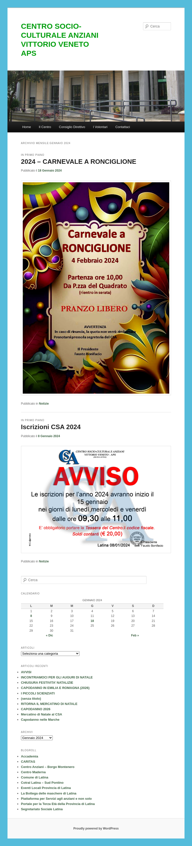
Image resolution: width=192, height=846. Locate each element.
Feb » (135, 635)
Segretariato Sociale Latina (42, 809)
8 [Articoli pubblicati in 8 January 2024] (31, 616)
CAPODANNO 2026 (35, 709)
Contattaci (122, 127)
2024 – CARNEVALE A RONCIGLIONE (78, 161)
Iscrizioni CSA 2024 (51, 427)
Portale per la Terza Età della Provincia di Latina (58, 804)
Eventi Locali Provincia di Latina (46, 788)
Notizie (44, 403)
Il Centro (45, 127)
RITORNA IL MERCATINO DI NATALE (49, 704)
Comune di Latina (34, 777)
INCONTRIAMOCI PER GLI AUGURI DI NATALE (57, 677)
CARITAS (28, 761)
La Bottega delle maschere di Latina (48, 793)
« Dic (49, 635)
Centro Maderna (33, 772)
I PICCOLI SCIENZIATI (38, 693)
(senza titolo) (31, 698)
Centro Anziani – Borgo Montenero (47, 767)
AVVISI (26, 672)
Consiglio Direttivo (72, 127)
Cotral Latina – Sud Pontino (42, 782)
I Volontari (100, 127)
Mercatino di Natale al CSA (41, 714)
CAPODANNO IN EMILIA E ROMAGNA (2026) (55, 688)
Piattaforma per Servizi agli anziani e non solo (56, 798)
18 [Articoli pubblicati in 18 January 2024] (92, 621)
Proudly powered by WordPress (95, 828)
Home (26, 127)
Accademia (29, 756)
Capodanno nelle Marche (40, 719)
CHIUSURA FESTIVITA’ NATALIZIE (47, 682)
